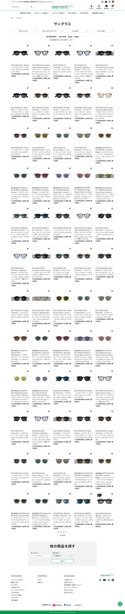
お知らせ (40, 582)
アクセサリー (15, 597)
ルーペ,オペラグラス (18, 590)
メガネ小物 (14, 592)
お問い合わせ (68, 582)
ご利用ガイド (68, 580)
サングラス (14, 585)
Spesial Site (68, 592)
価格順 (70, 37)
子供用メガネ (15, 587)
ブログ (39, 580)
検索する (62, 561)
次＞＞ (72, 40)
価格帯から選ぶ (98, 13)
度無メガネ (14, 582)
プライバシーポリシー (71, 587)
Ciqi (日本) (75, 31)
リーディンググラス (17, 580)
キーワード (34, 553)
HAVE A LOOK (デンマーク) (49, 31)
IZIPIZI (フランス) (23, 31)
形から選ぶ (72, 13)
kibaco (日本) (101, 31)
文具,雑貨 (14, 600)
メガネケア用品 (16, 595)
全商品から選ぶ (25, 13)
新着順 (76, 37)
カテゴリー (56, 553)
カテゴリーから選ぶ (41, 13)
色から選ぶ (84, 13)
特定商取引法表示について (73, 585)
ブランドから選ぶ (58, 13)
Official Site (68, 590)
